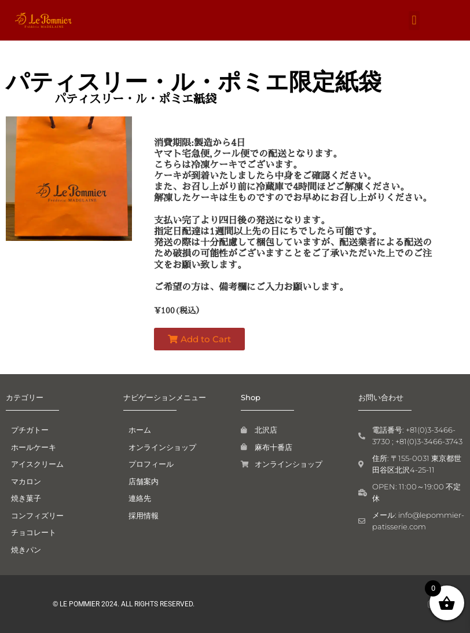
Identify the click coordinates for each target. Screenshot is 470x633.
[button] (414, 20)
